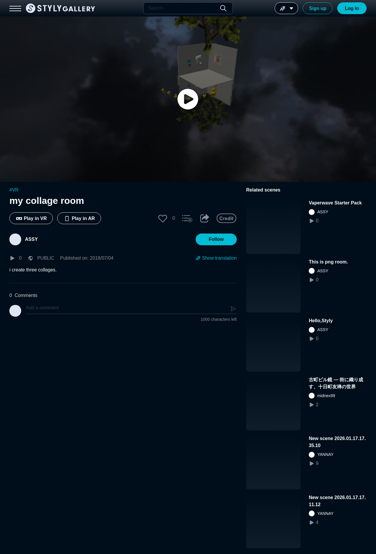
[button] (163, 218)
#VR (14, 189)
